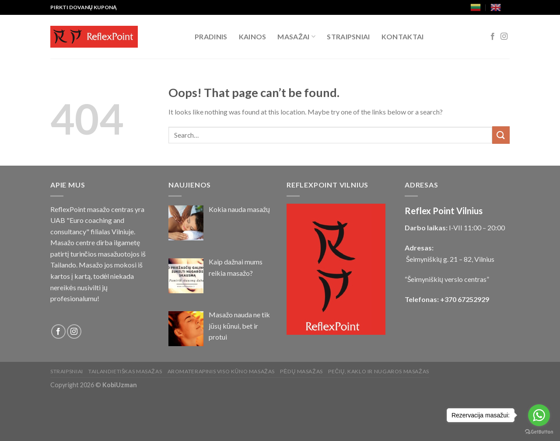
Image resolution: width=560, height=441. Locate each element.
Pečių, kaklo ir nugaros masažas (378, 371)
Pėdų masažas (301, 371)
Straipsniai (348, 36)
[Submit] (501, 134)
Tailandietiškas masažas (125, 371)
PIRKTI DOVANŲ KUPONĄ (83, 7)
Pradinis (211, 36)
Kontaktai (403, 36)
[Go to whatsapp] (539, 415)
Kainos (252, 36)
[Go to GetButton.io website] (539, 432)
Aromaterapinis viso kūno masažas (221, 371)
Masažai (296, 36)
